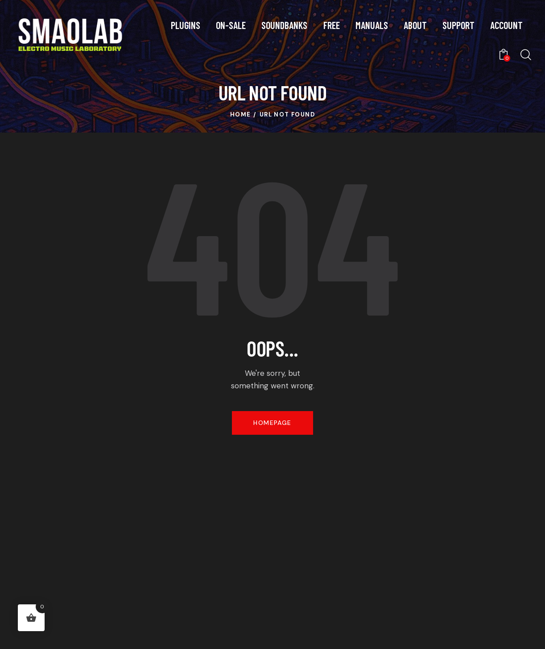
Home (240, 114)
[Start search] (525, 55)
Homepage (272, 423)
